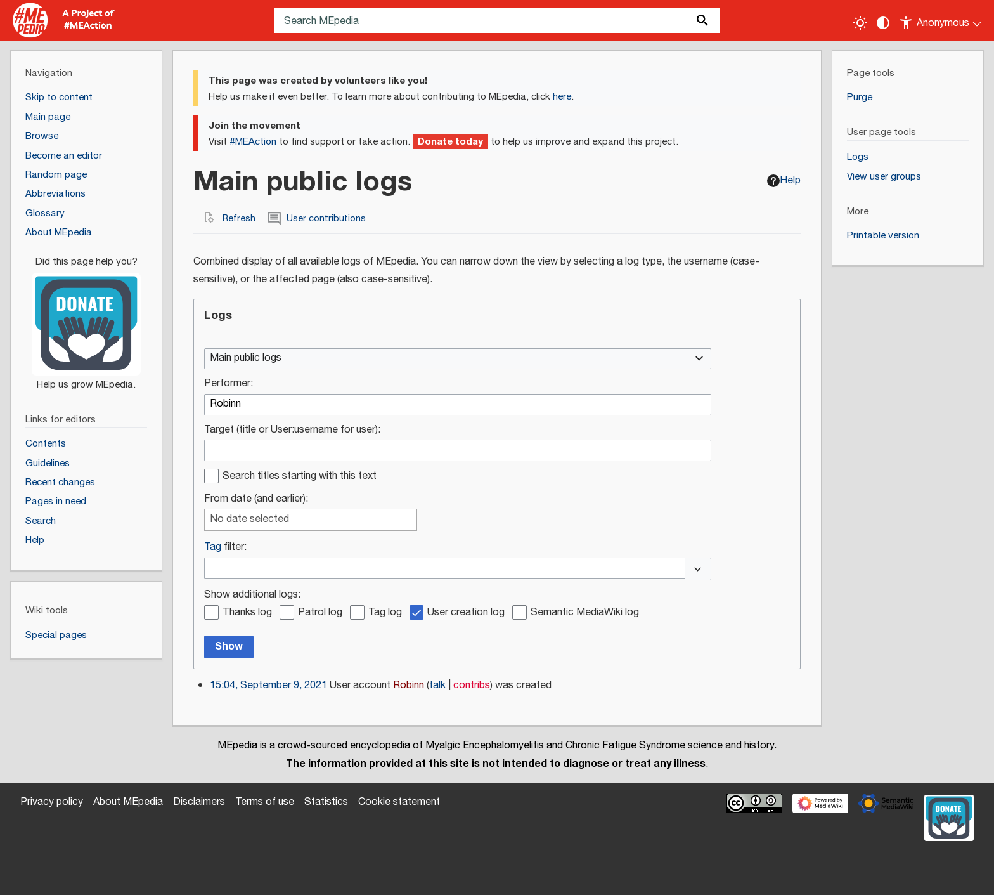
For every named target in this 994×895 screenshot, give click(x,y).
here (562, 96)
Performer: (228, 384)
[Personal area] (941, 20)
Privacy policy (51, 802)
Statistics (326, 802)
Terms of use (264, 802)
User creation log (466, 613)
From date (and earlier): (256, 499)
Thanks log (247, 613)
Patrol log (320, 613)
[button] (698, 569)
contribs (471, 685)
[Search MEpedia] (497, 20)
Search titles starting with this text (300, 476)
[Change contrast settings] (883, 22)
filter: (225, 547)
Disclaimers (199, 802)
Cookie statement (399, 802)
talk (437, 685)
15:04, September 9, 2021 (268, 685)
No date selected (249, 519)
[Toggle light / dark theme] (860, 22)
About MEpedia (128, 802)
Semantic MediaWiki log (585, 613)
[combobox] (457, 359)
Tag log (385, 613)
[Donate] (86, 317)
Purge (859, 97)
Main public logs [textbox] (245, 358)
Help (784, 180)
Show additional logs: (252, 595)
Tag (212, 547)
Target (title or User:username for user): (292, 430)
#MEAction (252, 141)
